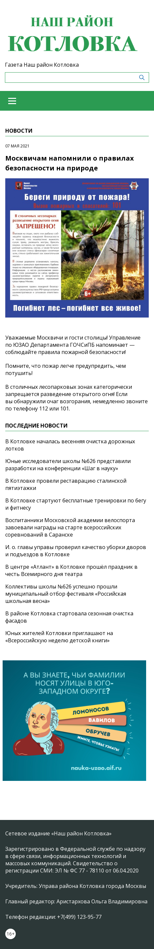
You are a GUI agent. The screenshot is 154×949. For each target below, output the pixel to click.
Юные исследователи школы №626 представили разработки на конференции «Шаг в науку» (68, 464)
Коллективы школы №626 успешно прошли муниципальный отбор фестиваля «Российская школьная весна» (65, 594)
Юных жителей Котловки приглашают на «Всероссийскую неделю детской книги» (59, 636)
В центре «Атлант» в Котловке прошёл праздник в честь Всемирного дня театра (71, 570)
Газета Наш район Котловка (42, 64)
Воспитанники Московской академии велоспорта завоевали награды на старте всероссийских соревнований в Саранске (70, 527)
